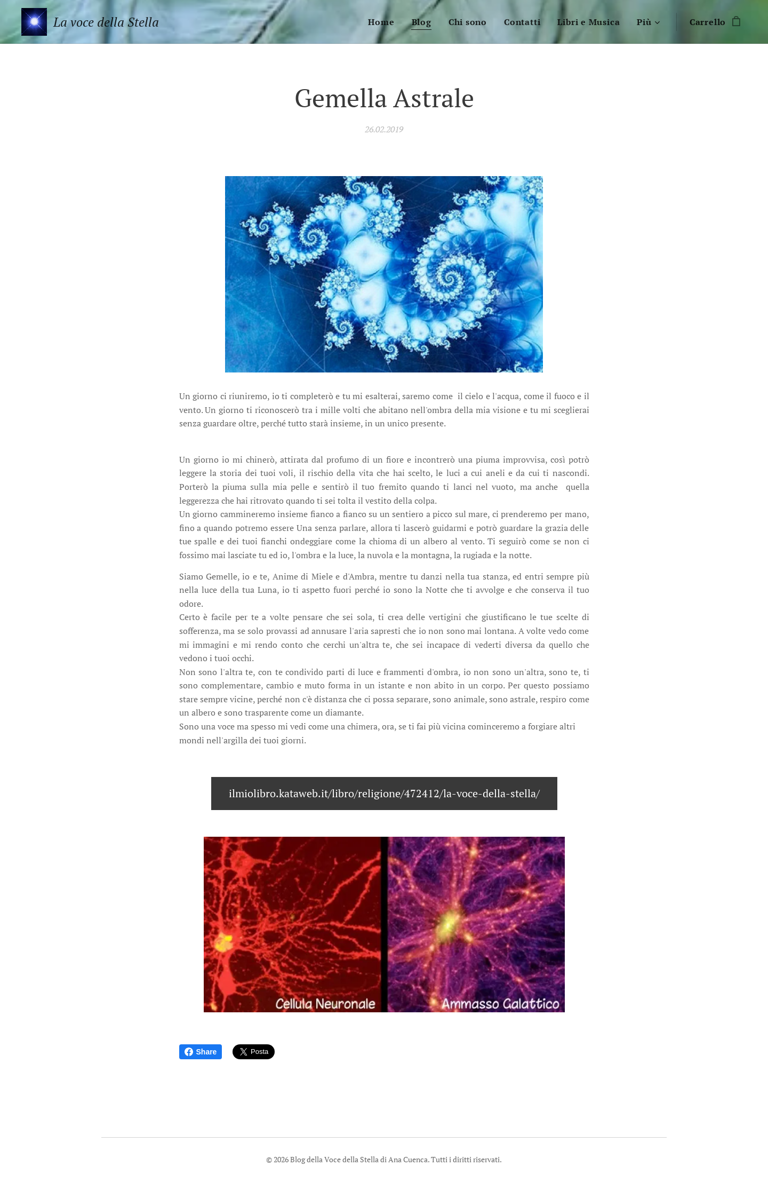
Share (201, 1052)
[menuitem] (384, 22)
